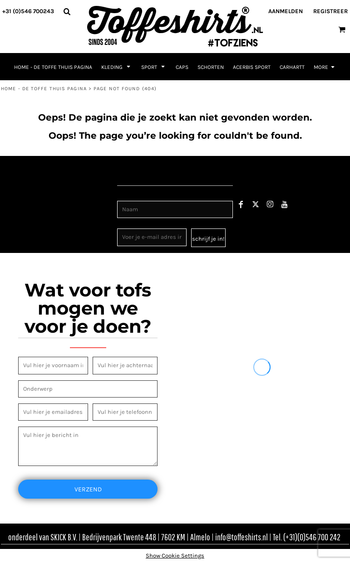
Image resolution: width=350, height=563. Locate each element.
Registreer (330, 11)
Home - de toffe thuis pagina (44, 89)
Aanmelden (285, 11)
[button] (66, 11)
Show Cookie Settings (175, 555)
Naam (125, 195)
